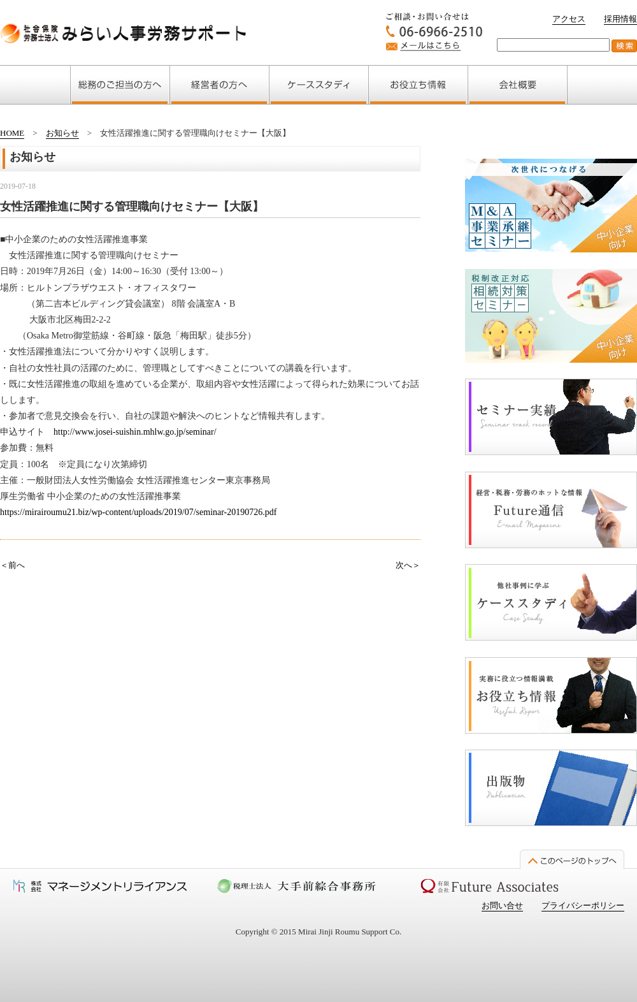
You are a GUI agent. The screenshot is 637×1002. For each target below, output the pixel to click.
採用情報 (620, 19)
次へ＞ (408, 565)
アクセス (568, 19)
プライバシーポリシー (582, 905)
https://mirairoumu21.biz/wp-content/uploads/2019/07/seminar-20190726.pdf (138, 512)
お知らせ (62, 133)
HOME (12, 133)
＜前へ (12, 565)
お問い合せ (502, 905)
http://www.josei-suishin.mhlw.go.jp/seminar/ (135, 432)
